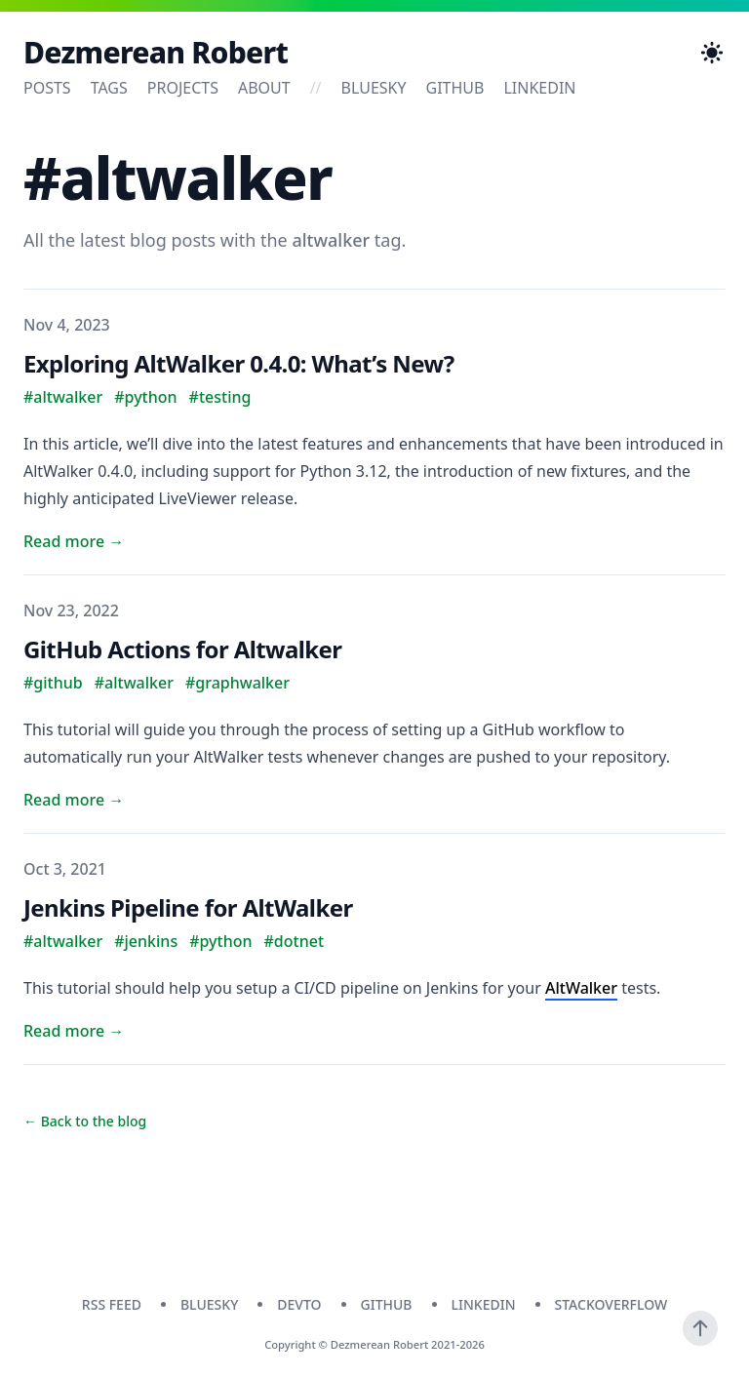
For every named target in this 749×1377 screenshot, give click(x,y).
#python (145, 397)
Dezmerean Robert (155, 52)
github (455, 87)
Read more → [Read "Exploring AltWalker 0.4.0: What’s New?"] (73, 541)
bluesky (374, 87)
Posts (47, 87)
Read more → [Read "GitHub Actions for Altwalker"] (73, 799)
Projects (182, 87)
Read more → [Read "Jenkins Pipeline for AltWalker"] (73, 1031)
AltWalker (581, 988)
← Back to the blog (84, 1121)
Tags (109, 87)
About (264, 87)
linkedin (539, 87)
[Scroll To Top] (700, 1328)
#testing (220, 397)
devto (299, 1304)
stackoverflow (611, 1304)
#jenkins (145, 941)
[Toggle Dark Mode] (712, 52)
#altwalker (62, 397)
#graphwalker (237, 682)
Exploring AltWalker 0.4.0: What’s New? (238, 363)
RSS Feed (111, 1304)
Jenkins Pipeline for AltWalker (188, 907)
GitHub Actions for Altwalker (182, 649)
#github (53, 682)
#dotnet (294, 941)
